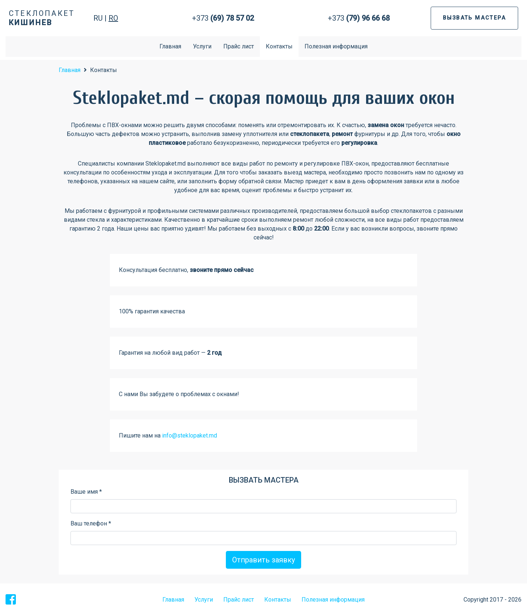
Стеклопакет (42, 18)
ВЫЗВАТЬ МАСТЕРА (474, 18)
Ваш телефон (90, 523)
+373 (223, 18)
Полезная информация (336, 46)
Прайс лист (238, 46)
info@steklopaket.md (189, 435)
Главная (170, 46)
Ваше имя (86, 491)
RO (113, 18)
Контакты (279, 46)
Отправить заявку (263, 559)
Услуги (202, 46)
